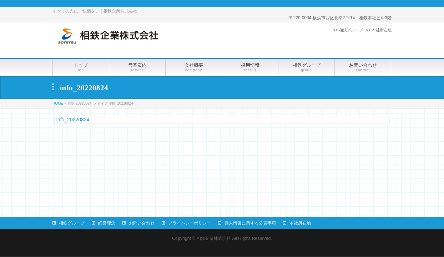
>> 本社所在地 (379, 30)
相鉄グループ (72, 223)
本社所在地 (300, 223)
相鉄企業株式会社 (214, 238)
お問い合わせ (142, 223)
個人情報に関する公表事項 (250, 223)
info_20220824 (73, 119)
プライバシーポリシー (189, 223)
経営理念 (106, 223)
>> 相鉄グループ (348, 30)
